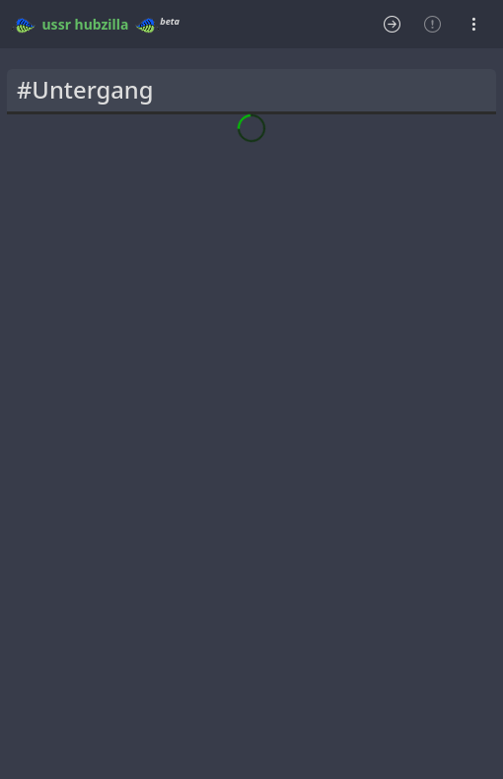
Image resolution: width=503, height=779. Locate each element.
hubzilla (102, 24)
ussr (56, 24)
